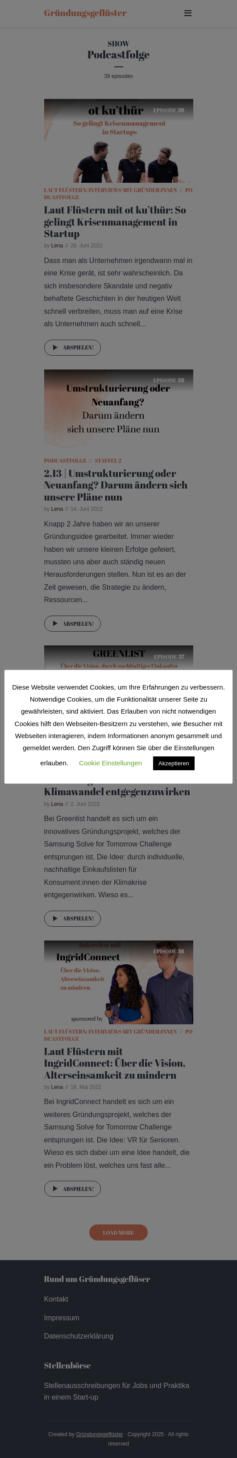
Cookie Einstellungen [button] (110, 763)
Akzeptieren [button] (173, 763)
